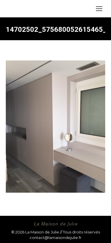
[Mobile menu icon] (99, 9)
